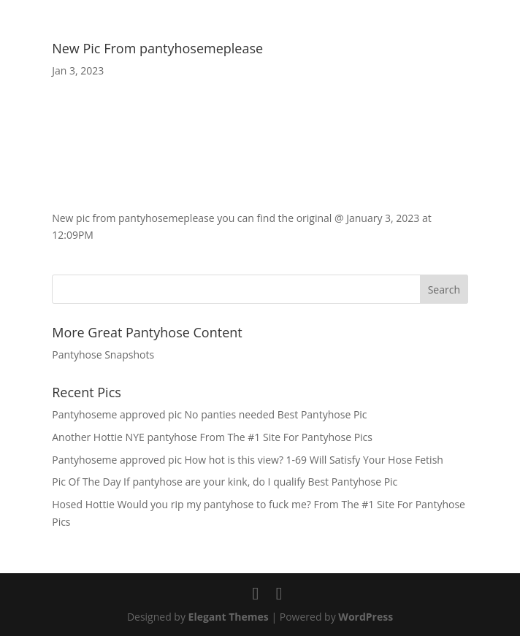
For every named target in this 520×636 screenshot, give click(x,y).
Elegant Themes (228, 617)
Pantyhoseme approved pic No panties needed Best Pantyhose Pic (209, 414)
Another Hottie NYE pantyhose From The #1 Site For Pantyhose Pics (212, 437)
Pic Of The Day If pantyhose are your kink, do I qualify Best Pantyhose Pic (224, 482)
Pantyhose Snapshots (103, 354)
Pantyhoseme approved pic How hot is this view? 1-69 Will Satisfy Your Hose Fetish (247, 460)
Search (444, 289)
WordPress (365, 617)
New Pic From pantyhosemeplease (157, 48)
